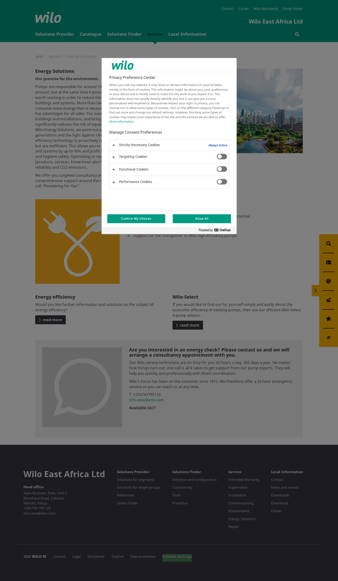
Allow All (201, 219)
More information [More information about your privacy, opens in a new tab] (121, 121)
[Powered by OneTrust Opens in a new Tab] (216, 231)
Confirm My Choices (136, 219)
